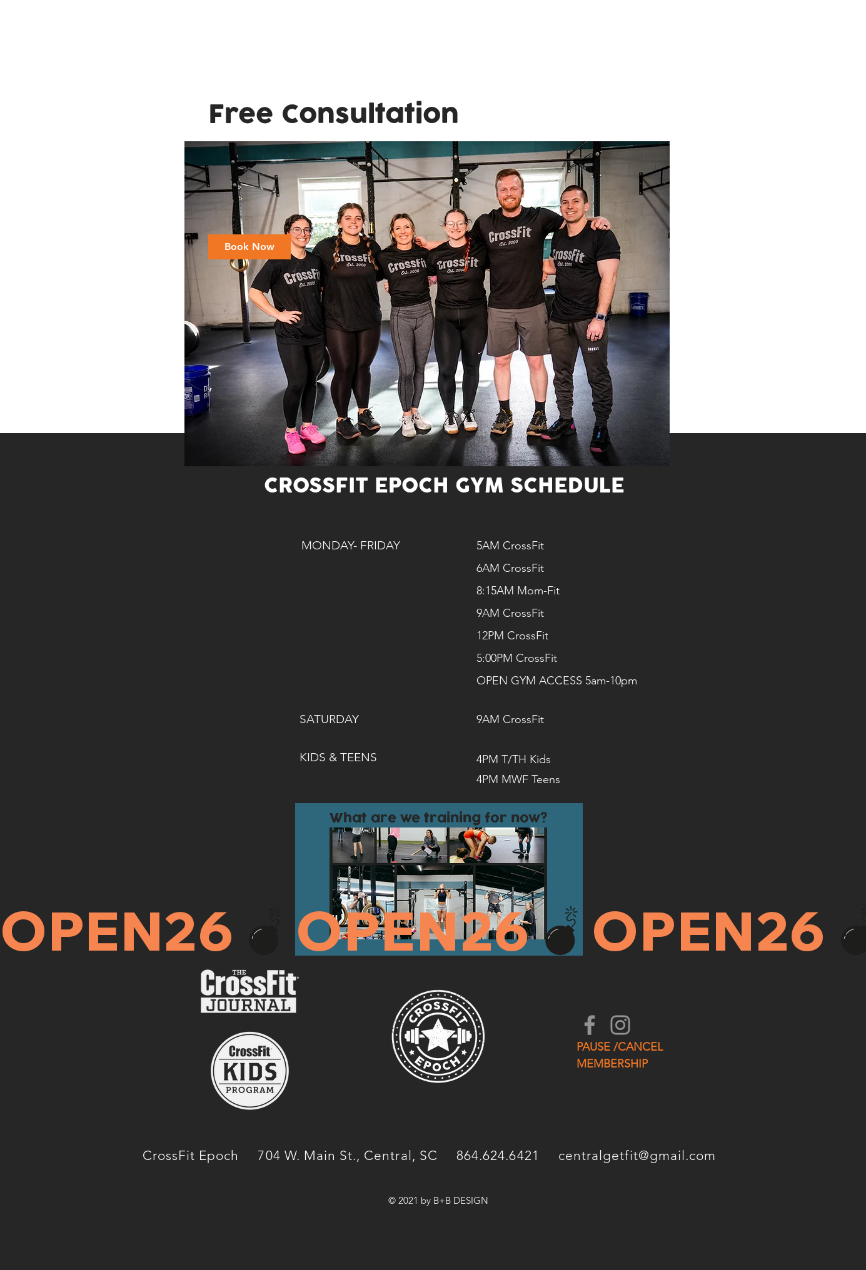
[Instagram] (620, 1025)
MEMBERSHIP (612, 1064)
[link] (249, 246)
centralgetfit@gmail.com (637, 1155)
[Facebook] (589, 1025)
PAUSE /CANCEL (619, 1047)
